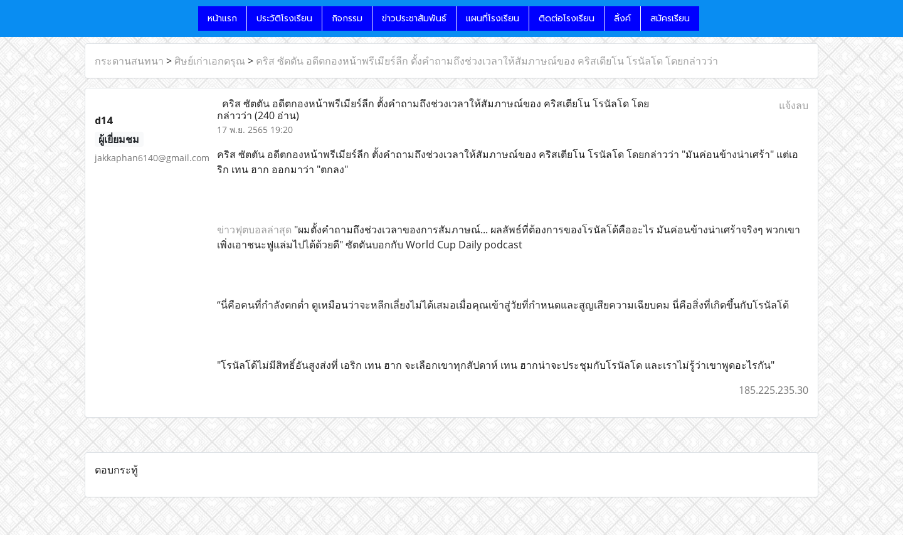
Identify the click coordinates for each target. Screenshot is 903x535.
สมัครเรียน (670, 18)
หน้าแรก (222, 18)
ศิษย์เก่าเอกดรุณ (209, 61)
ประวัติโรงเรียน (284, 18)
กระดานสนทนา (129, 61)
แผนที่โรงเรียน (492, 18)
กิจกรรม (347, 18)
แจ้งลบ (793, 105)
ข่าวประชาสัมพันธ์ (414, 18)
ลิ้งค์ (622, 18)
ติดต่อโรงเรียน (566, 18)
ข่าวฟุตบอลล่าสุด (254, 229)
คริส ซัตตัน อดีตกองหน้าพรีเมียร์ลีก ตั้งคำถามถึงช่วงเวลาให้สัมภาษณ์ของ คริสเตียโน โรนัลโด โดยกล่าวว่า (487, 61)
